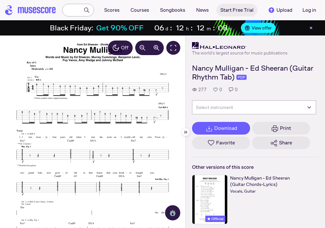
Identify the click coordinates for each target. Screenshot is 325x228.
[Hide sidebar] (185, 132)
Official (215, 219)
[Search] (87, 10)
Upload (280, 10)
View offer (258, 27)
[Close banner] (311, 28)
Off (120, 48)
